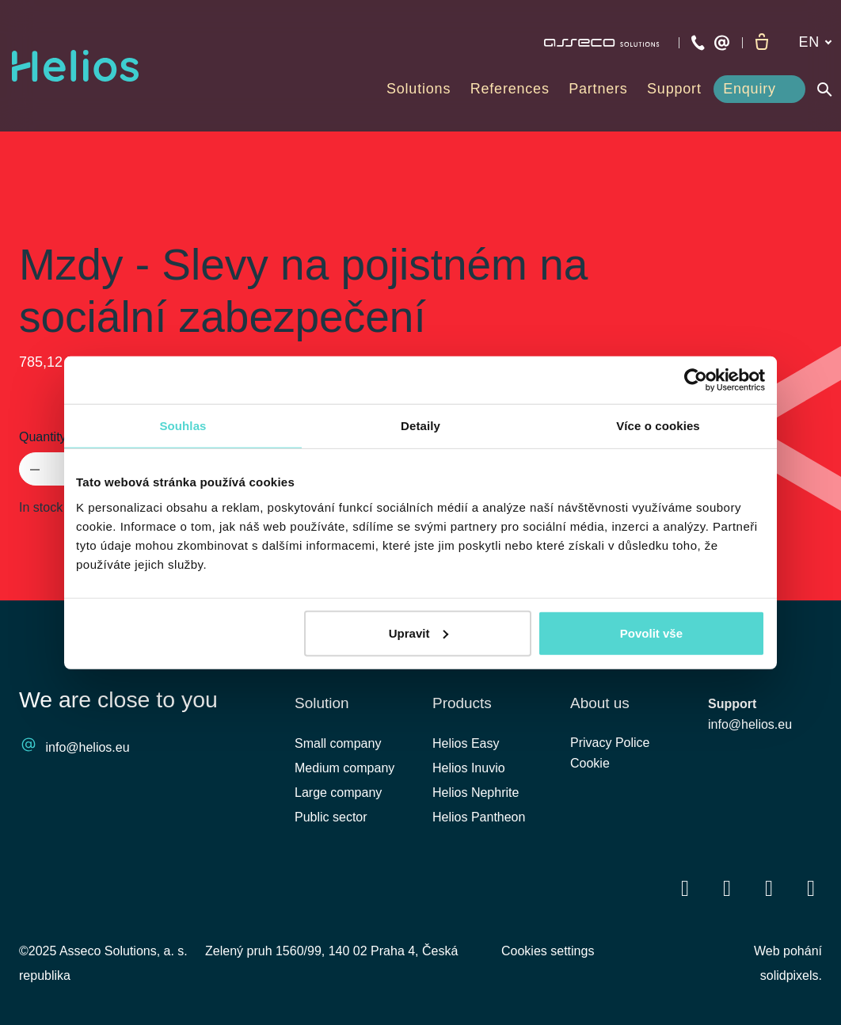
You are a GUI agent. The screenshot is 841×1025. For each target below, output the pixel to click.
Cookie (590, 768)
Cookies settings (547, 951)
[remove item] (35, 469)
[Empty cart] (762, 43)
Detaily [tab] (420, 425)
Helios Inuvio (468, 768)
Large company (338, 792)
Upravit (419, 632)
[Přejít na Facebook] (685, 888)
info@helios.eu (88, 748)
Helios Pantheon (478, 818)
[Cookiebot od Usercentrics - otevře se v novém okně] (695, 380)
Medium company (344, 768)
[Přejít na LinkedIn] (727, 888)
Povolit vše (651, 632)
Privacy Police (609, 746)
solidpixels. (791, 975)
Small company (338, 743)
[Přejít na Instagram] (811, 888)
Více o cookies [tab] (658, 425)
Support (732, 704)
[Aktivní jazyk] (815, 42)
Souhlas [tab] (182, 425)
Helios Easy (465, 743)
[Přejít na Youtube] (769, 888)
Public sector (331, 818)
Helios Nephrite (475, 792)
